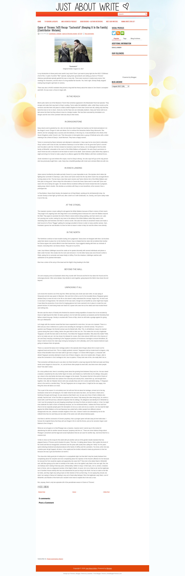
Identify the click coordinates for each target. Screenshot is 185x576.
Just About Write (91, 568)
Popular (116, 38)
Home (39, 21)
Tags (124, 38)
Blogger (133, 77)
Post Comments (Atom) (55, 559)
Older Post (106, 492)
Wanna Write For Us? (128, 21)
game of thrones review (69, 34)
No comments (89, 34)
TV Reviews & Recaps (51, 21)
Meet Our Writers (112, 21)
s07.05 (80, 34)
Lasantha (89, 573)
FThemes (72, 573)
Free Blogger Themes (99, 573)
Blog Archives (135, 38)
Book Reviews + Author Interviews (91, 21)
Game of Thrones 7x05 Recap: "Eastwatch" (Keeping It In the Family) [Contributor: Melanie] (72, 28)
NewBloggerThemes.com (114, 573)
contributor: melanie (55, 34)
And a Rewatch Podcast (69, 21)
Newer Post (41, 492)
